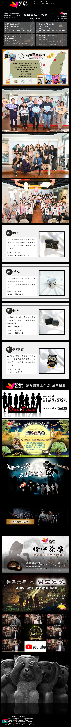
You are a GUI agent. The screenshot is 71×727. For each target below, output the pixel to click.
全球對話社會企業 (18, 716)
